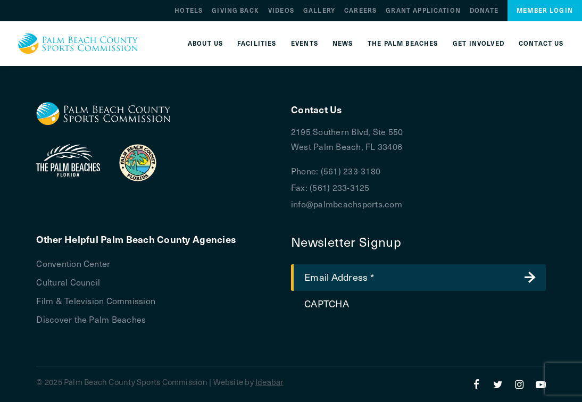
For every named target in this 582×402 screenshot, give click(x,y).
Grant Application (423, 10)
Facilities (257, 43)
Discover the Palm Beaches (91, 319)
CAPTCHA (326, 303)
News (342, 43)
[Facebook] (476, 383)
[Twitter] (498, 383)
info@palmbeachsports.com (346, 203)
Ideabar (269, 382)
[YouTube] (541, 383)
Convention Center (73, 263)
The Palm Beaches (403, 43)
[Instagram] (519, 383)
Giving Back (235, 10)
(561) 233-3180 (350, 170)
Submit (530, 277)
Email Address (339, 276)
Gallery (319, 10)
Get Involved (478, 43)
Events (304, 43)
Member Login (545, 10)
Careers (360, 10)
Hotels (188, 10)
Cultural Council (68, 281)
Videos (281, 10)
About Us (205, 43)
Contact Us (541, 43)
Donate (484, 10)
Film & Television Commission (95, 300)
